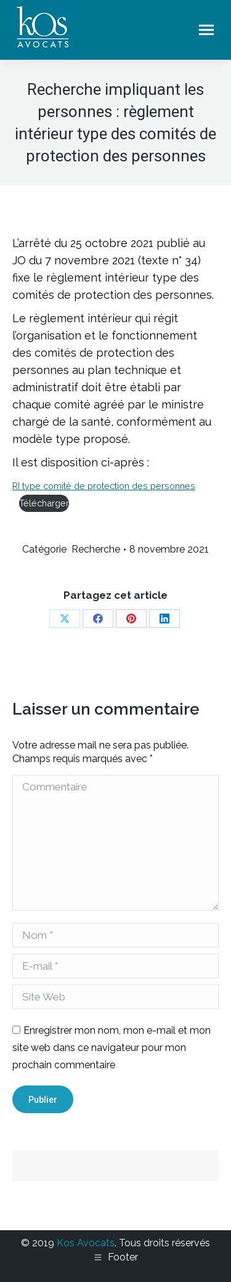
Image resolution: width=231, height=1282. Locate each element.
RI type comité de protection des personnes (103, 486)
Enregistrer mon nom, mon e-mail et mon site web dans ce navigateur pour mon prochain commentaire (111, 1047)
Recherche (95, 549)
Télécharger (44, 503)
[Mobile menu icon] (206, 30)
